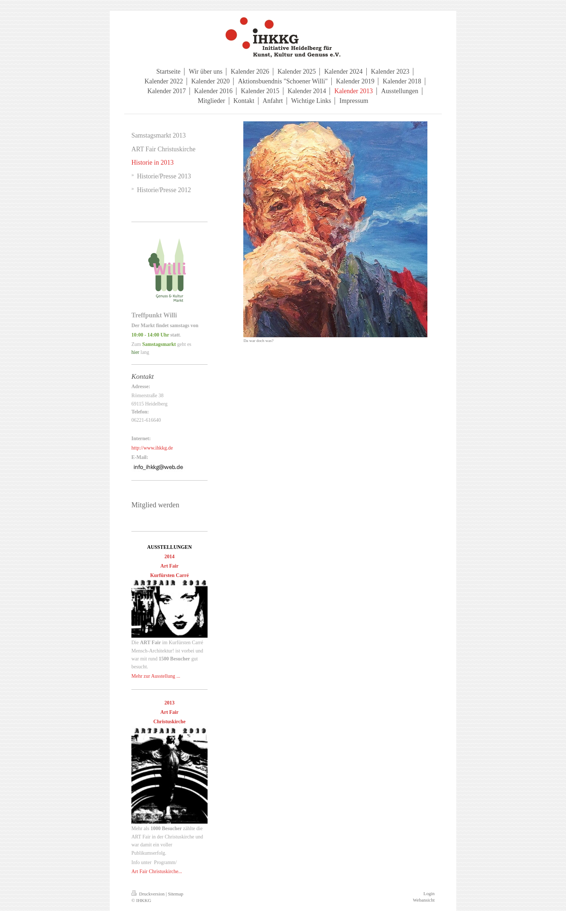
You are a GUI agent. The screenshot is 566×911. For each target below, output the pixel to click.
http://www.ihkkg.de (152, 448)
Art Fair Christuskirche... (156, 871)
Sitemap (175, 894)
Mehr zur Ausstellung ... (155, 676)
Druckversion (148, 894)
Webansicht (424, 900)
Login (429, 893)
